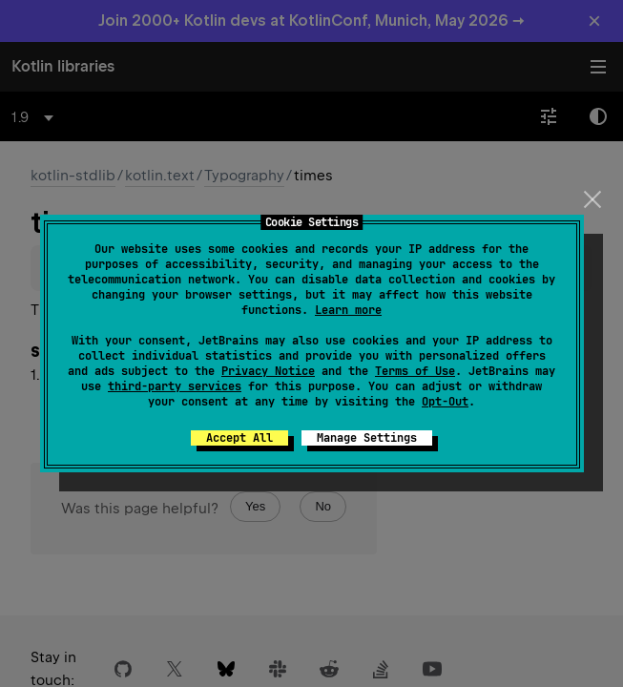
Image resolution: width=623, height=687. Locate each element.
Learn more (348, 310)
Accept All (239, 438)
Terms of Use (415, 371)
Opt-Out (445, 401)
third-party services (174, 386)
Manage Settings (367, 438)
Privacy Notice (268, 371)
